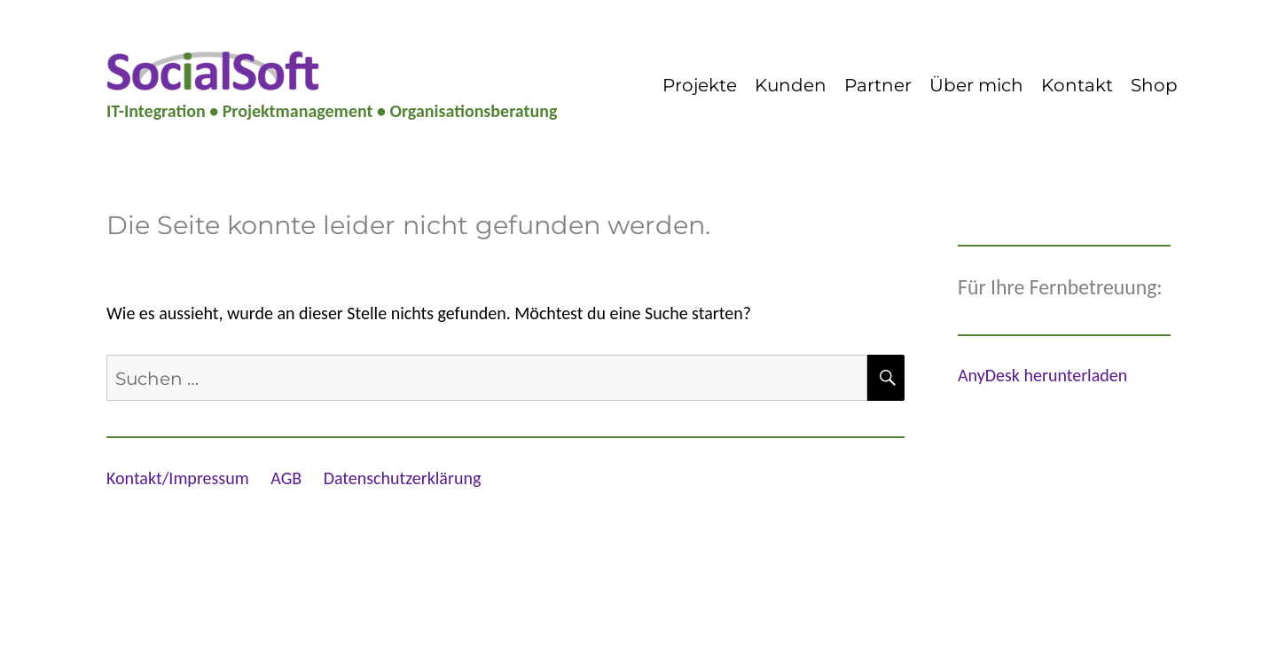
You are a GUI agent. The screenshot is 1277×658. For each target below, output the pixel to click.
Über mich (976, 85)
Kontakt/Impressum (177, 478)
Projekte (699, 85)
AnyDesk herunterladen (1042, 375)
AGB (286, 478)
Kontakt (1077, 85)
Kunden (791, 85)
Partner (878, 85)
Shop (1154, 85)
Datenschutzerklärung (403, 478)
